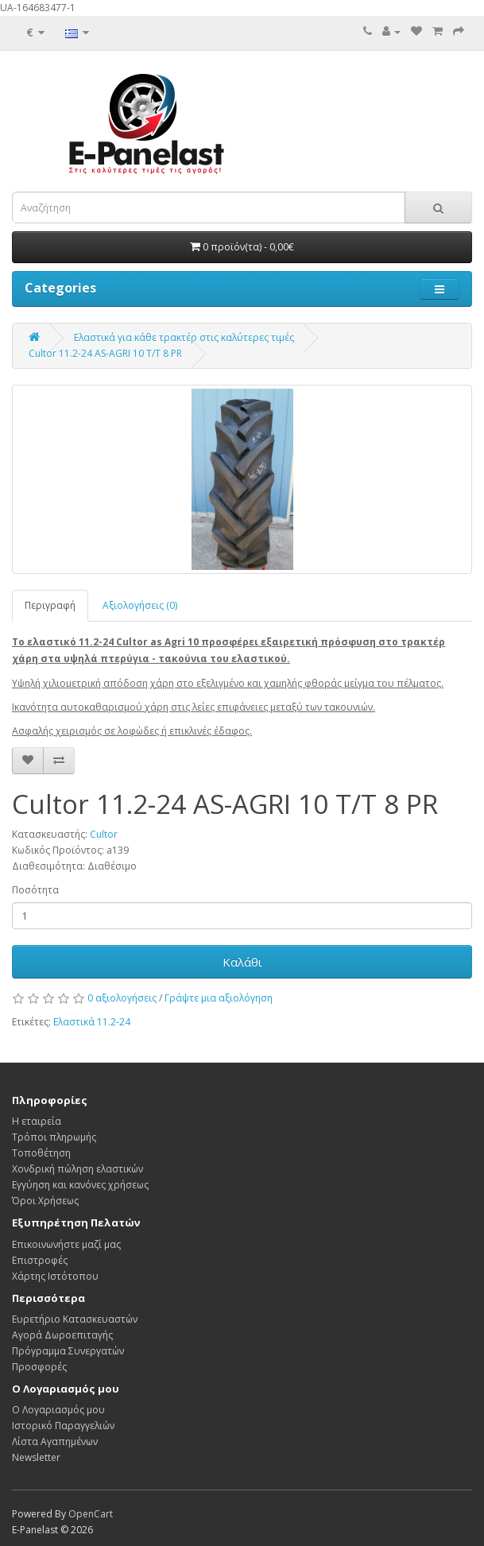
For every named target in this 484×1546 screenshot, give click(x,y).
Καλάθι (242, 962)
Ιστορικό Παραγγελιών (63, 1425)
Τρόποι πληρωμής (54, 1137)
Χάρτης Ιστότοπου (55, 1276)
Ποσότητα (35, 890)
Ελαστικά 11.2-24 (91, 1022)
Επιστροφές (40, 1260)
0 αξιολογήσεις (122, 998)
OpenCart (90, 1514)
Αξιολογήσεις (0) (140, 605)
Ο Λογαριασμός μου (58, 1409)
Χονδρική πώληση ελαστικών (77, 1169)
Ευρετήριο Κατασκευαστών (74, 1319)
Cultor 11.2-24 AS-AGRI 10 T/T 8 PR (105, 353)
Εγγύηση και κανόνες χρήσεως (80, 1184)
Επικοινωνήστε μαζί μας (66, 1244)
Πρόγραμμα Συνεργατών (68, 1351)
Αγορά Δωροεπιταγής (62, 1335)
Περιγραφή (50, 605)
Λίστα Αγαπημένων (55, 1441)
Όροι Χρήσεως (45, 1200)
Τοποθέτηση (41, 1153)
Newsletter (36, 1457)
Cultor (104, 834)
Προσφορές (39, 1367)
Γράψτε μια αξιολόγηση (219, 998)
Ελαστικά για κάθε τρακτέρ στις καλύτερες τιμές (184, 337)
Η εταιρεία (36, 1121)
